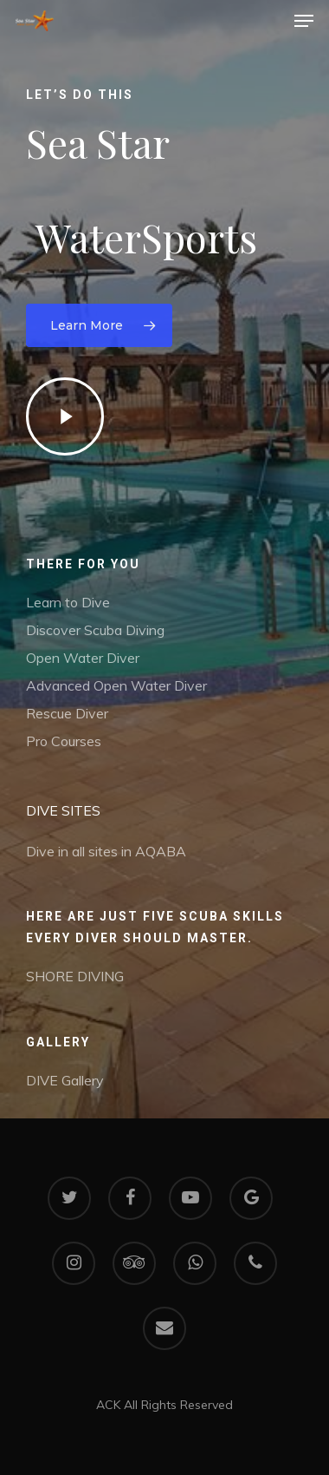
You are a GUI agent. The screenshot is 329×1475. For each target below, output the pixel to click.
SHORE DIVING (75, 976)
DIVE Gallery (65, 1080)
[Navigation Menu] (303, 21)
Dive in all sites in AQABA (106, 851)
